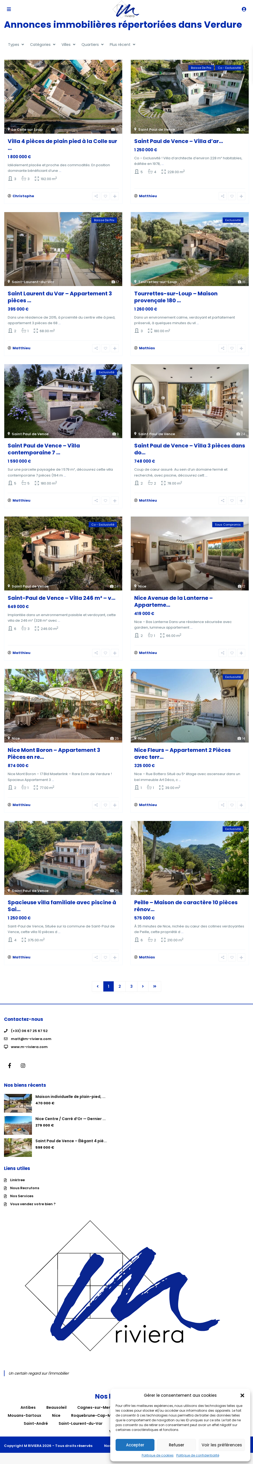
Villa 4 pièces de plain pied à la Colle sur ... (62, 144)
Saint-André (36, 1423)
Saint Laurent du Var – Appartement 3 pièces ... (60, 297)
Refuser (176, 1445)
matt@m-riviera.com (31, 1038)
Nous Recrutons (24, 1188)
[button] (242, 1395)
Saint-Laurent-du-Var (33, 281)
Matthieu (148, 196)
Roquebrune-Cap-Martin (96, 1415)
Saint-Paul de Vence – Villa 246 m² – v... (61, 598)
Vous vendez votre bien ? (33, 1204)
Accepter (135, 1445)
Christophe (23, 196)
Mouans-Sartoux (24, 1415)
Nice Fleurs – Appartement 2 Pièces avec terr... (182, 754)
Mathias (147, 348)
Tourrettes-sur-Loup (157, 281)
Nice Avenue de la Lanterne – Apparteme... (173, 601)
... (60, 170)
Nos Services (21, 1196)
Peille (143, 890)
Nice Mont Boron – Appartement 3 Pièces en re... (54, 754)
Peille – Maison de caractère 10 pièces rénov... (186, 906)
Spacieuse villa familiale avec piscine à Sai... (62, 906)
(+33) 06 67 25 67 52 (29, 1030)
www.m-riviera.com (29, 1046)
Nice (142, 586)
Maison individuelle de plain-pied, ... (70, 1096)
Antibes (28, 1407)
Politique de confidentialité (197, 1455)
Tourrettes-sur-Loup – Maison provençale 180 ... (176, 297)
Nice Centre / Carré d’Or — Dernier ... (70, 1118)
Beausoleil (56, 1407)
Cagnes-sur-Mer (93, 1407)
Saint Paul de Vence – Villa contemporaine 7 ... (44, 449)
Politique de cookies (158, 1455)
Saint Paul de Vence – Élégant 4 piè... (71, 1141)
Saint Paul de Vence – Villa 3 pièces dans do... (189, 449)
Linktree (17, 1180)
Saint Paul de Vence (156, 129)
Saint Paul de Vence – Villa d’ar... (178, 141)
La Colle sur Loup (27, 129)
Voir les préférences (222, 1445)
